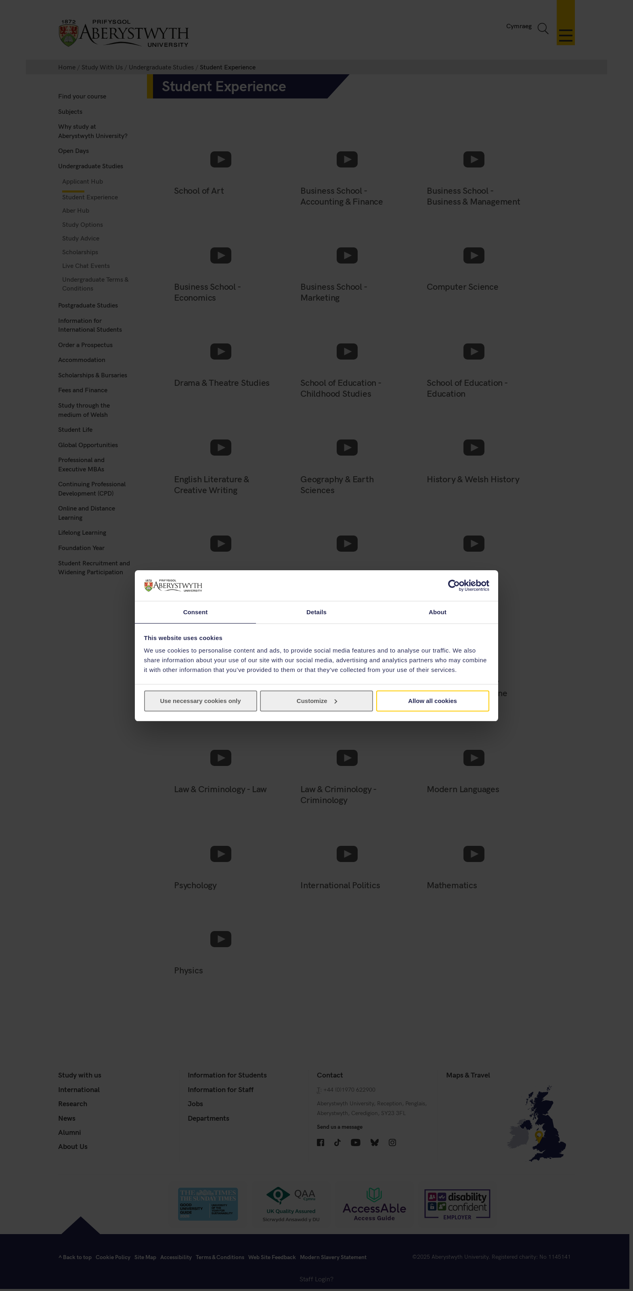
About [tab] (437, 611)
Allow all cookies (432, 701)
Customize (317, 701)
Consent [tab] (195, 611)
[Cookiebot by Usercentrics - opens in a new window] (454, 585)
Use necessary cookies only (200, 701)
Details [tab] (316, 611)
